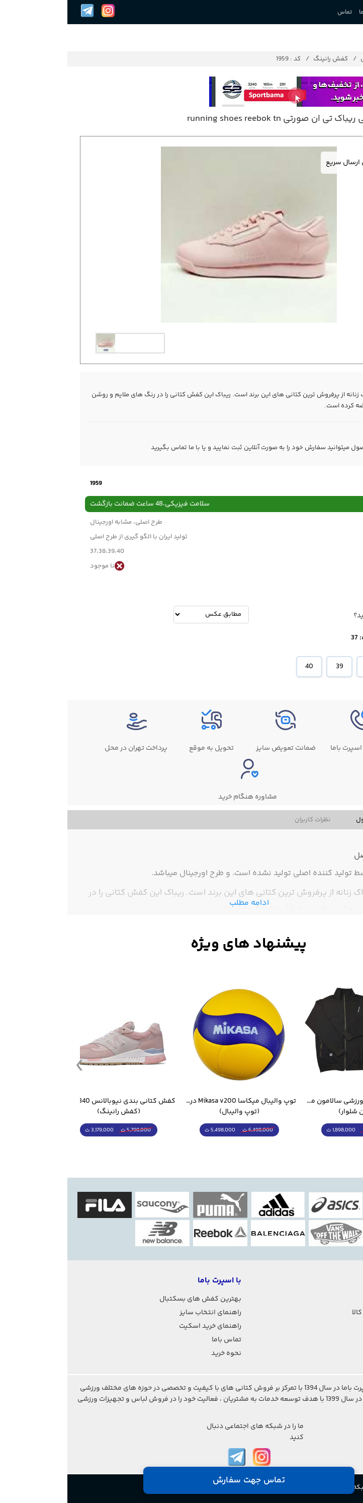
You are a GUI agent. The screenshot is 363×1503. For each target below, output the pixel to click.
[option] (63, 343)
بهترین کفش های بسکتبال (133, 1299)
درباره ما (302, 12)
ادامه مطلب (182, 903)
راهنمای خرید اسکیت (143, 1326)
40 (242, 666)
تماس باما (159, 1339)
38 (302, 666)
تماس (277, 12)
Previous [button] (12, 1064)
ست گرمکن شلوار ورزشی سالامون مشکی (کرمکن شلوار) (292, 1106)
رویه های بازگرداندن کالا (320, 1312)
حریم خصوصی (334, 1339)
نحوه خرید (159, 1353)
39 (272, 666)
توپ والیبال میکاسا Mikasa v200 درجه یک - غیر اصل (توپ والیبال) (172, 1106)
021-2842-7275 (337, 1442)
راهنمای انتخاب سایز (143, 1312)
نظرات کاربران (245, 820)
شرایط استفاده (333, 1326)
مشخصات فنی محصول (319, 820)
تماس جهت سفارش (181, 1480)
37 (332, 666)
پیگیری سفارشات (329, 1299)
